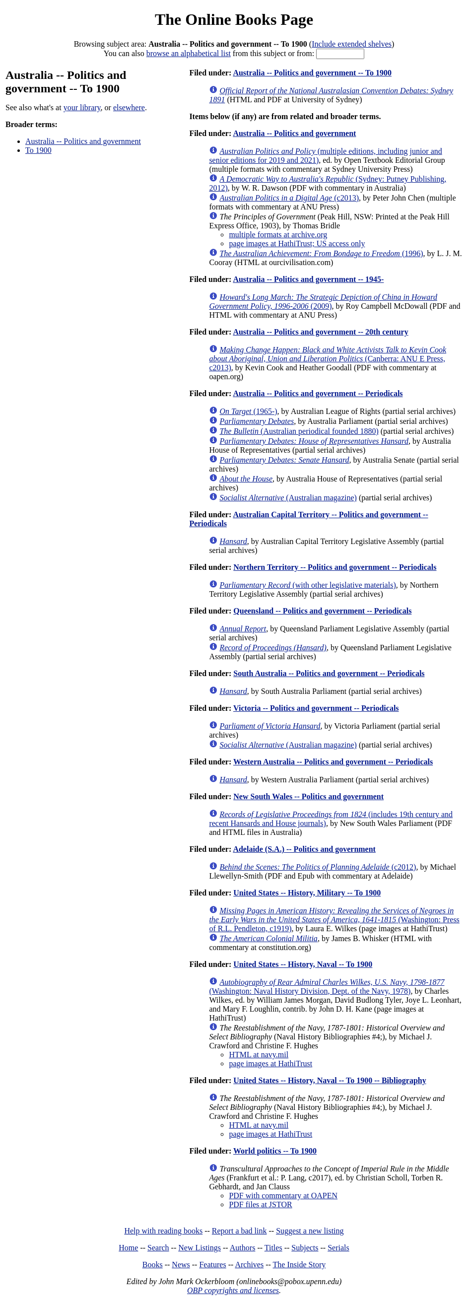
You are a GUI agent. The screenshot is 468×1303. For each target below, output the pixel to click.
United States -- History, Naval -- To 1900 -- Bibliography (329, 1080)
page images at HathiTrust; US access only (297, 243)
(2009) (323, 301)
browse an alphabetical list (188, 53)
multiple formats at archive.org (278, 234)
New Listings (199, 1247)
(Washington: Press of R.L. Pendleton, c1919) (334, 919)
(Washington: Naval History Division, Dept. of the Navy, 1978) (326, 986)
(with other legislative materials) (307, 585)
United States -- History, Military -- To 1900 (307, 893)
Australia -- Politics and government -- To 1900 (312, 73)
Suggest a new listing (309, 1231)
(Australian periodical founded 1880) (298, 431)
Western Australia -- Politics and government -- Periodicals (333, 761)
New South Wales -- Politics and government (308, 796)
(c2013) (289, 198)
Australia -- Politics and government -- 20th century (320, 332)
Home (128, 1247)
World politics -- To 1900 (275, 1151)
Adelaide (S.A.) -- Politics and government (304, 849)
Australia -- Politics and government (83, 141)
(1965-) (248, 411)
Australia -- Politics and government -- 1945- (308, 279)
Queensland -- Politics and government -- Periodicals (322, 611)
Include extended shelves (352, 44)
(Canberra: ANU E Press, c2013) (327, 358)
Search (158, 1247)
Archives (249, 1264)
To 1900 (38, 150)
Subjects (304, 1247)
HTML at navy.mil (258, 1054)
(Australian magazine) (288, 497)
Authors (243, 1247)
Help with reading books (163, 1231)
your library (82, 107)
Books (152, 1264)
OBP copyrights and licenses (233, 1290)
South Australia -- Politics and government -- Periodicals (328, 673)
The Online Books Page (234, 19)
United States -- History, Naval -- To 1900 (302, 964)
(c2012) (317, 867)
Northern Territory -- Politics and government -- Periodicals (334, 567)
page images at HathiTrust (270, 1063)
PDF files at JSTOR (260, 1204)
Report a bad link (239, 1231)
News (181, 1264)
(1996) (321, 253)
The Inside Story (299, 1264)
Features (212, 1264)
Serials (338, 1247)
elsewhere (129, 107)
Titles (273, 1247)
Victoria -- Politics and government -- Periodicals (316, 708)
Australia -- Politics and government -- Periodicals (317, 393)
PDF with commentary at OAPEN (283, 1195)
